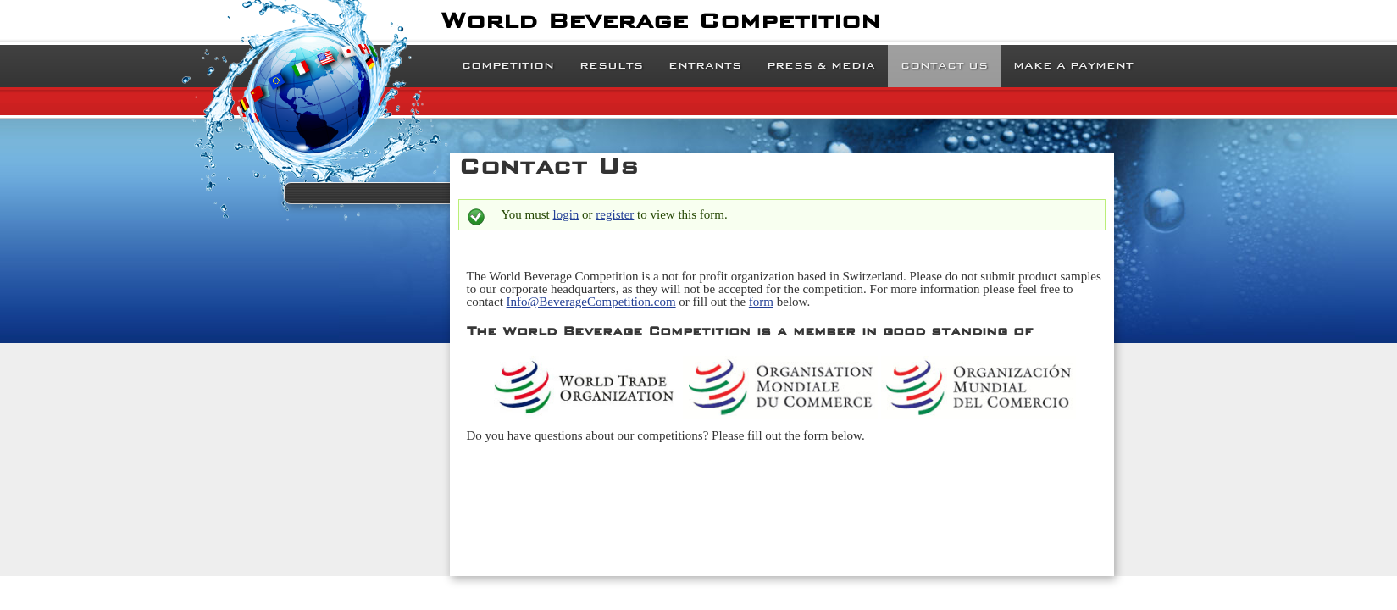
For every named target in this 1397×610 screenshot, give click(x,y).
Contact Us (944, 65)
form (761, 301)
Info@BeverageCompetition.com (591, 301)
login (566, 214)
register (615, 214)
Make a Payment (1073, 65)
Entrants (704, 65)
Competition (508, 65)
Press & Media (821, 65)
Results (611, 65)
